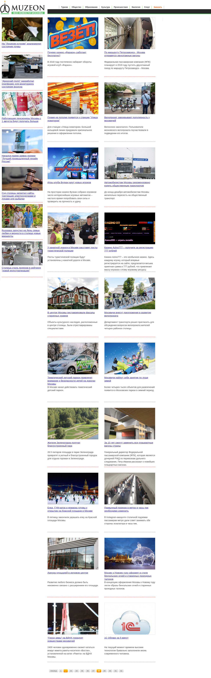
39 (104, 671)
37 (93, 671)
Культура (105, 7)
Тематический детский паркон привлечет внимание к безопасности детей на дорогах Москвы (71, 380)
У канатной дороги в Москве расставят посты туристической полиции (72, 249)
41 (116, 671)
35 (82, 671)
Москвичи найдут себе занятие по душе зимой (126, 379)
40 (110, 671)
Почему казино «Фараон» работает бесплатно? (66, 54)
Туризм (64, 7)
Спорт (147, 7)
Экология (136, 7)
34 (77, 671)
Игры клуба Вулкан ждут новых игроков (69, 182)
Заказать (158, 7)
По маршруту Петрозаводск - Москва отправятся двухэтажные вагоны (124, 54)
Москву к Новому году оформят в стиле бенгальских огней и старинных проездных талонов (127, 575)
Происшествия (121, 7)
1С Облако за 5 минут (116, 637)
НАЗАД (53, 671)
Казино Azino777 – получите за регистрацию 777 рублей (128, 249)
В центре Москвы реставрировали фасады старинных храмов (71, 314)
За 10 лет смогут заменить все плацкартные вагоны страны (128, 444)
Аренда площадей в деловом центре (67, 572)
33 (71, 671)
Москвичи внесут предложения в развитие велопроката (127, 314)
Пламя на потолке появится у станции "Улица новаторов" (72, 119)
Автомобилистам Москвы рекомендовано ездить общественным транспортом (127, 184)
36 (88, 671)
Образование (91, 7)
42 (121, 671)
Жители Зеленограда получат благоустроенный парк (63, 444)
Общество (76, 7)
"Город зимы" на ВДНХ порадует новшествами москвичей (65, 639)
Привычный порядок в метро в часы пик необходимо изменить (126, 509)
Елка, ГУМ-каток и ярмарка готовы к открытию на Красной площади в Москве (70, 509)
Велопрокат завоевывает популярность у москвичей (127, 119)
